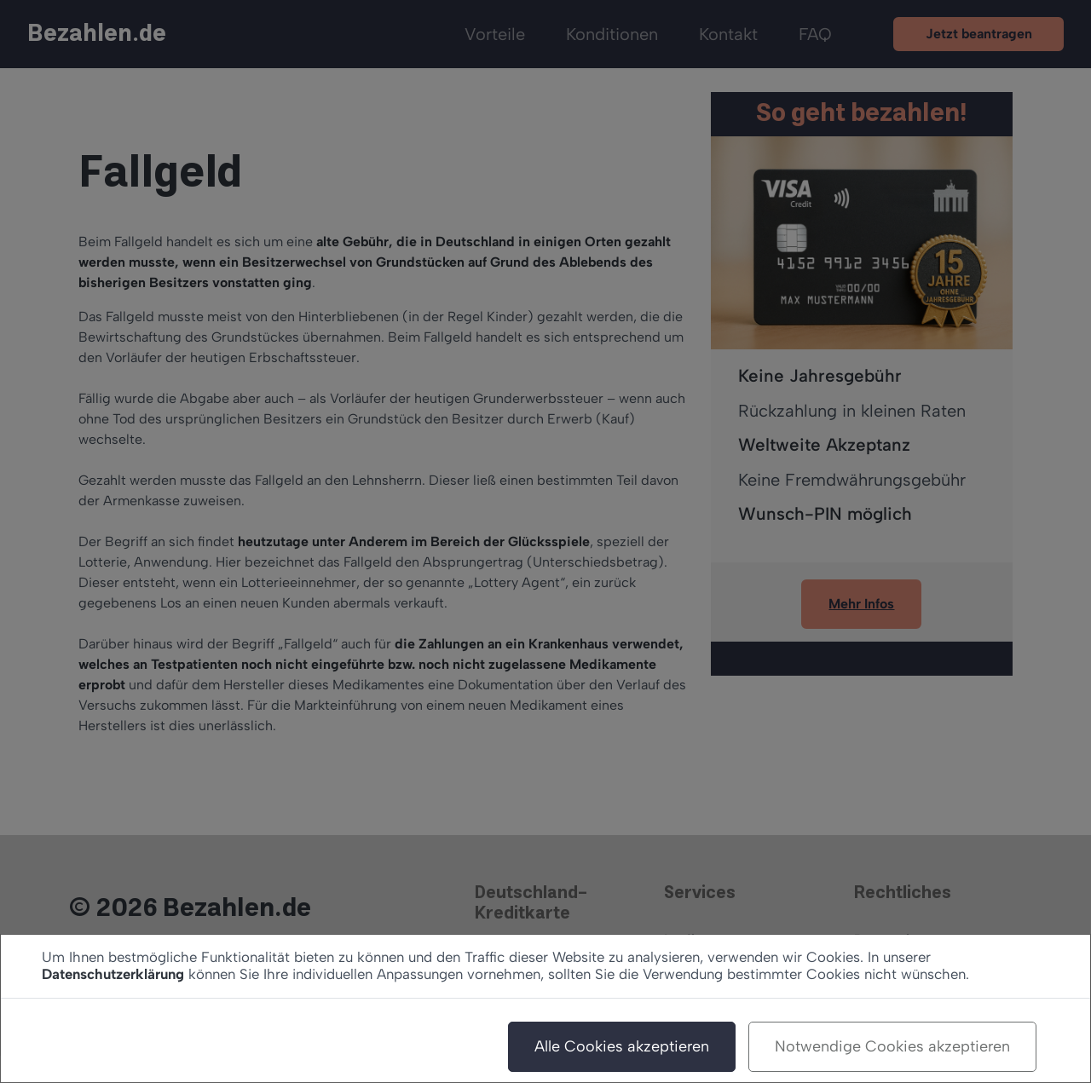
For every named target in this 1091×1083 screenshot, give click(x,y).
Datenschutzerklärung (113, 973)
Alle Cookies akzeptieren (621, 1046)
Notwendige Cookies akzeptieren (892, 1046)
